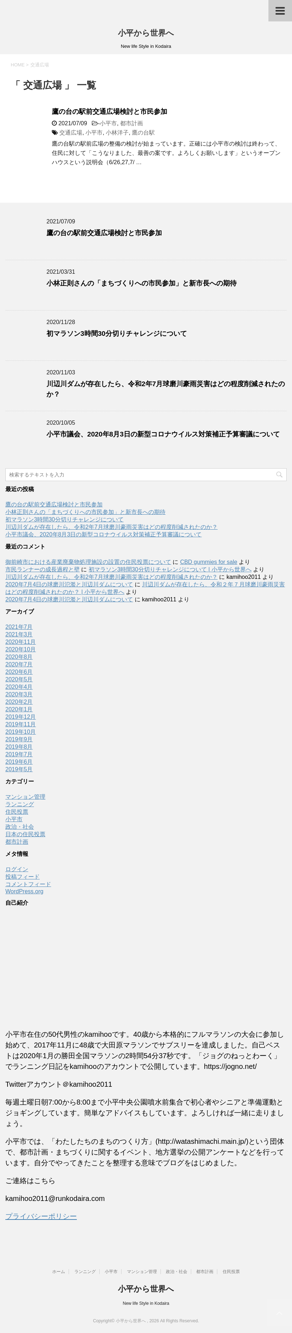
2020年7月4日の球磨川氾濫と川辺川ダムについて (69, 584)
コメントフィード (28, 884)
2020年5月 (19, 679)
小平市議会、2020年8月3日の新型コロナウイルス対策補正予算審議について (163, 434)
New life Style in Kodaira (146, 1303)
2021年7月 (19, 627)
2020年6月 (19, 672)
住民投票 (16, 812)
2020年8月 (19, 657)
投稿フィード (22, 877)
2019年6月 (19, 762)
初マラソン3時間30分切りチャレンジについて (116, 333)
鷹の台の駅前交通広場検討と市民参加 (109, 111)
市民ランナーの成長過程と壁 (42, 569)
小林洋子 (117, 133)
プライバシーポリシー (41, 1216)
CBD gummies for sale (208, 562)
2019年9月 (19, 739)
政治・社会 (19, 827)
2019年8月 (19, 747)
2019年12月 (20, 717)
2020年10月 (20, 649)
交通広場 (70, 133)
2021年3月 (19, 634)
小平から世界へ (146, 33)
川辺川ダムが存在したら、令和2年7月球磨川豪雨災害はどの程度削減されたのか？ (111, 527)
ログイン (16, 869)
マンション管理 (25, 797)
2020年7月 (19, 664)
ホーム (58, 1271)
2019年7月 (19, 754)
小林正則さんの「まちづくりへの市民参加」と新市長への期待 (141, 283)
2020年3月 (19, 694)
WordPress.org (24, 891)
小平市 (108, 123)
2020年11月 (20, 642)
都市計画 (131, 123)
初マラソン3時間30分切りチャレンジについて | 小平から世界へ (170, 569)
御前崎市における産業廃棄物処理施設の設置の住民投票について (88, 562)
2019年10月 (20, 732)
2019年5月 (19, 769)
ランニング (19, 804)
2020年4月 (19, 687)
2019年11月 (20, 724)
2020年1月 (19, 709)
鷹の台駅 (143, 133)
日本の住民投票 (25, 834)
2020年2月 (19, 702)
